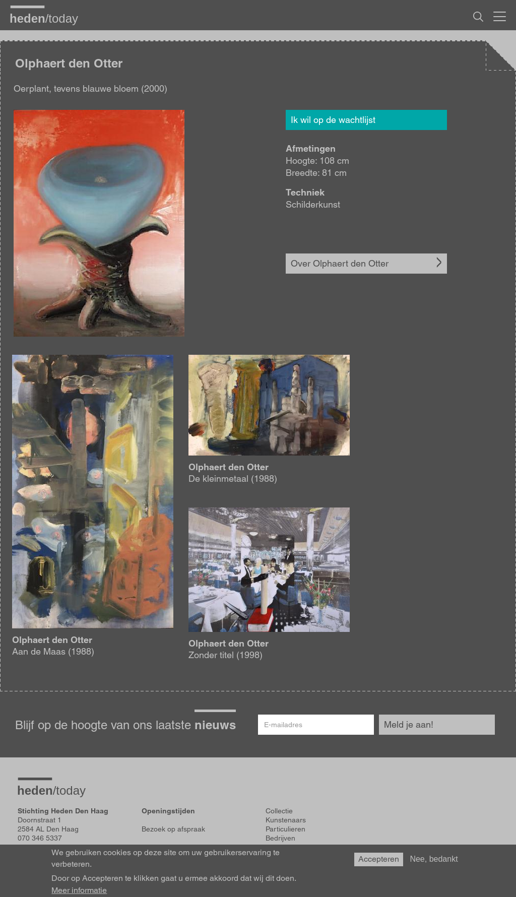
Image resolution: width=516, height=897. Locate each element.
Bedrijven (280, 838)
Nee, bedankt (434, 861)
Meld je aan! (408, 724)
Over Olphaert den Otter (340, 263)
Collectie (279, 811)
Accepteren (378, 861)
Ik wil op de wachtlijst (333, 119)
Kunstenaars (286, 820)
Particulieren (285, 829)
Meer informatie (79, 891)
